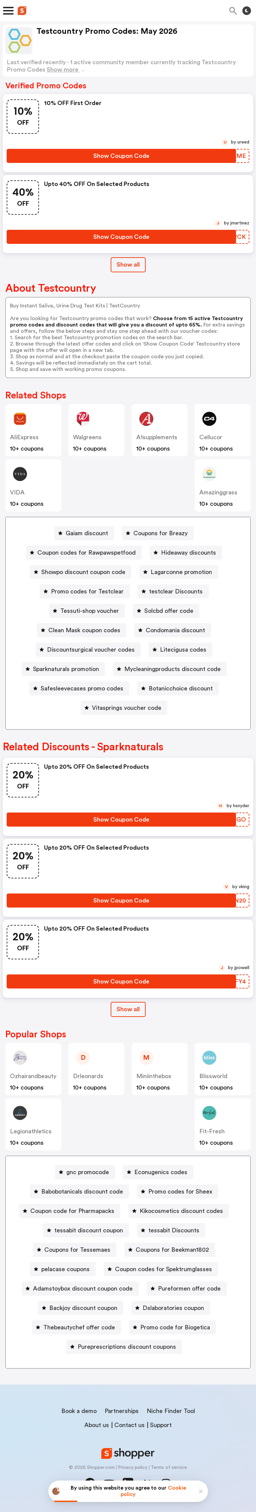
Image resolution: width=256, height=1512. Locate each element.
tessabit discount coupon (88, 1230)
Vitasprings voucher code (126, 708)
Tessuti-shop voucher (89, 611)
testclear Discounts (176, 591)
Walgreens (87, 437)
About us (96, 1425)
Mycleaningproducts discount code (172, 669)
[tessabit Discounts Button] (171, 1230)
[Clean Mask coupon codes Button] (81, 630)
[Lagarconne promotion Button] (178, 572)
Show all (128, 1009)
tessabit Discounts (173, 1230)
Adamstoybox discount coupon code (83, 1289)
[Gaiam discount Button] (84, 533)
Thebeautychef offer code (79, 1327)
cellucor (210, 437)
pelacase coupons (65, 1269)
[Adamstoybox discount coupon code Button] (80, 1289)
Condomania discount (175, 630)
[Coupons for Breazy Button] (158, 533)
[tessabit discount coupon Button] (86, 1230)
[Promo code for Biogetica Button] (172, 1327)
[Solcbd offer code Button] (166, 611)
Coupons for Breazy (160, 533)
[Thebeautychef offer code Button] (76, 1327)
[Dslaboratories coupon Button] (170, 1308)
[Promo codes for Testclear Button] (85, 591)
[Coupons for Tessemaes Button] (74, 1250)
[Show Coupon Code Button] (121, 156)
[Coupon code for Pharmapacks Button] (69, 1211)
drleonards (88, 1076)
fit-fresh (212, 1131)
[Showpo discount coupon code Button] (80, 572)
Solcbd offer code (168, 611)
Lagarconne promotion (181, 572)
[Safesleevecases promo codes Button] (79, 688)
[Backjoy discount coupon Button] (80, 1308)
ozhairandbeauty (33, 1076)
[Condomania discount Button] (172, 630)
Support (161, 1425)
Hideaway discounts (188, 553)
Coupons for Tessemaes (77, 1250)
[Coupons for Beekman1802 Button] (169, 1250)
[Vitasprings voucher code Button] (124, 708)
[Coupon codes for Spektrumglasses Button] (161, 1269)
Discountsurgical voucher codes (91, 650)
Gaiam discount (87, 533)
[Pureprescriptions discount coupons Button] (124, 1347)
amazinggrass (218, 492)
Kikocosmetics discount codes (181, 1211)
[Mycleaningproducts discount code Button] (170, 669)
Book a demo (79, 1411)
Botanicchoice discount (181, 688)
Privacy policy (132, 1467)
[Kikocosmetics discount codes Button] (178, 1211)
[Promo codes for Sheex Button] (177, 1192)
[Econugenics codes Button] (158, 1172)
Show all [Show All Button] (128, 265)
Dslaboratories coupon (173, 1308)
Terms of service (169, 1467)
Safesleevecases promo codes (82, 688)
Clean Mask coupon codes (84, 630)
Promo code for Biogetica (175, 1327)
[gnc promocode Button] (85, 1172)
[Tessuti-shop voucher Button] (87, 611)
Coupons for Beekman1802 (172, 1250)
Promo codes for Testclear (87, 591)
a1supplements (156, 437)
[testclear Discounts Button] (173, 591)
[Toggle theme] (246, 10)
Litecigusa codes (183, 650)
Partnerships (122, 1411)
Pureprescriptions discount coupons (127, 1347)
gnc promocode (87, 1172)
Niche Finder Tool (171, 1411)
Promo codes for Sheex (180, 1192)
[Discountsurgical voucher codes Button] (88, 650)
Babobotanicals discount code (82, 1192)
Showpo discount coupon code (83, 572)
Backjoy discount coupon (83, 1308)
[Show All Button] (128, 1009)
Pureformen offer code (189, 1289)
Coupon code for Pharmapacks (72, 1211)
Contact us (129, 1425)
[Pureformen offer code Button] (187, 1289)
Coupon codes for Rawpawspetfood (86, 553)
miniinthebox (153, 1076)
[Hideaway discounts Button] (186, 553)
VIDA (17, 492)
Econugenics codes (160, 1172)
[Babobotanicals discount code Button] (79, 1192)
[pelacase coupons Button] (63, 1269)
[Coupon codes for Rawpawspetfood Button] (84, 553)
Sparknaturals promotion (66, 669)
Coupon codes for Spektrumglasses (163, 1269)
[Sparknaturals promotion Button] (63, 669)
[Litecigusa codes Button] (180, 650)
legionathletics (31, 1131)
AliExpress (24, 437)
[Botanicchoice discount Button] (178, 688)
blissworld (213, 1076)
